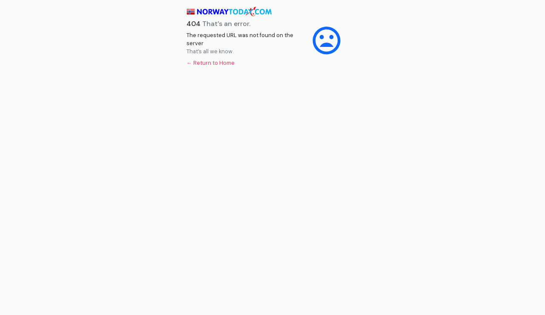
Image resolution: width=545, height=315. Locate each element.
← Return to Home (210, 62)
